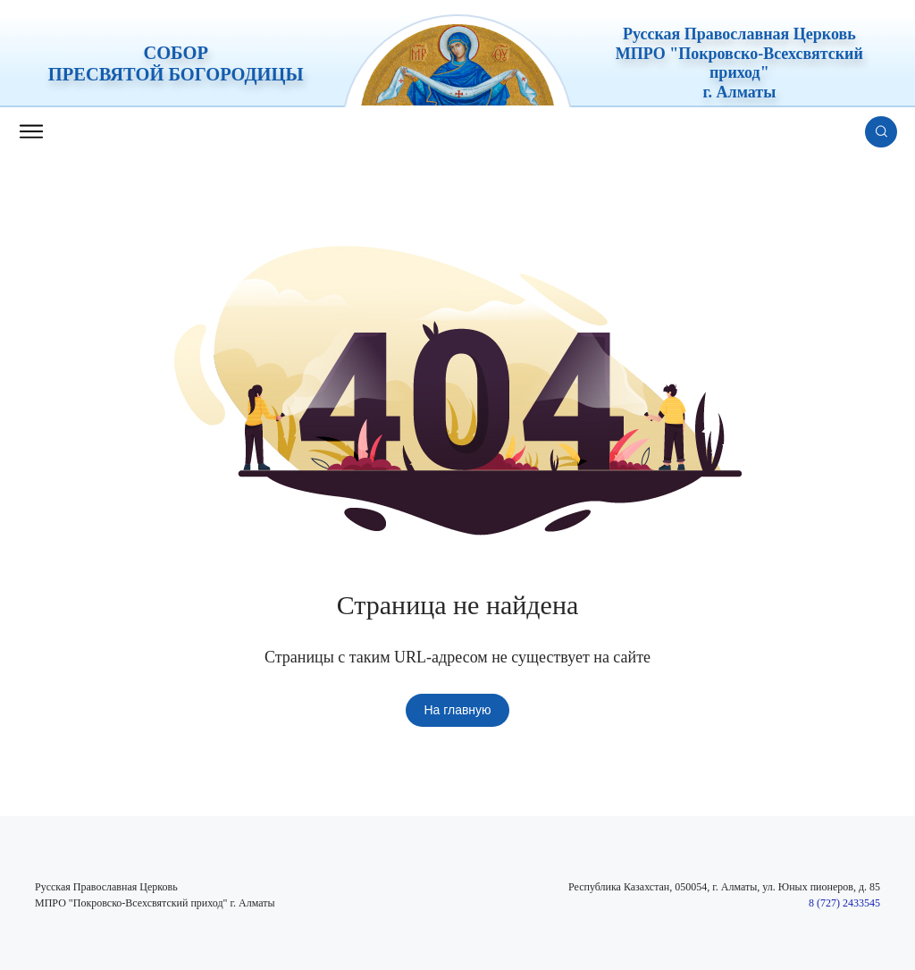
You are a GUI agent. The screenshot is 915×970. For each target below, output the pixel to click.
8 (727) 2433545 (844, 903)
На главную (457, 710)
